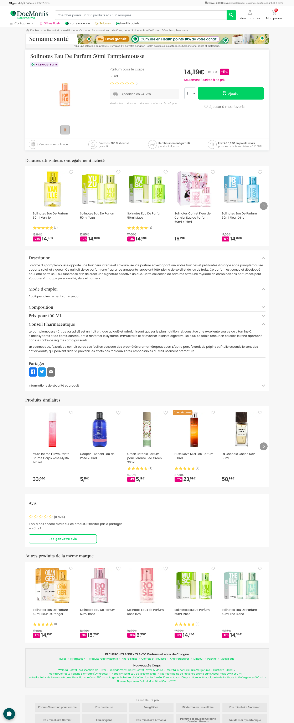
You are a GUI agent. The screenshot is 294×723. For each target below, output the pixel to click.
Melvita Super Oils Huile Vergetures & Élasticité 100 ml (200, 670)
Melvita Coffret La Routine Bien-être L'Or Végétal (78, 674)
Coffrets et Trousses (153, 659)
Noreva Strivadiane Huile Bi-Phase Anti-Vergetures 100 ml (227, 677)
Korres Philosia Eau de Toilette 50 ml (134, 674)
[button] (250, 14)
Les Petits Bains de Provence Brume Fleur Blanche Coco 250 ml (66, 677)
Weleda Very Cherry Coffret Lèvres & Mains (136, 670)
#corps (131, 103)
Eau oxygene (104, 720)
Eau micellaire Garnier (57, 720)
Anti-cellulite (130, 659)
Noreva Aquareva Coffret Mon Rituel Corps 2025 (146, 681)
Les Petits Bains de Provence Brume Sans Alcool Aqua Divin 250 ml (201, 674)
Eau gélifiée (151, 707)
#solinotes (116, 103)
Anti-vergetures (180, 659)
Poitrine (211, 659)
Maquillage (227, 659)
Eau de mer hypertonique (245, 720)
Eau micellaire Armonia (151, 720)
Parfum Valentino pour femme (57, 707)
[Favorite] (71, 172)
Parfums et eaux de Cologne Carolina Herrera (198, 720)
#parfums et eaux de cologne (158, 103)
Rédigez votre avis (63, 539)
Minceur (198, 659)
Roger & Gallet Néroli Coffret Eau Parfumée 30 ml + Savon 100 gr (148, 677)
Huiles (62, 659)
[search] (231, 15)
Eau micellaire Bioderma (245, 707)
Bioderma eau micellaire (198, 707)
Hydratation (77, 659)
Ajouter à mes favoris (223, 107)
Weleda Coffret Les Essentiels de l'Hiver (82, 670)
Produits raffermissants (103, 659)
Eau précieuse (104, 707)
